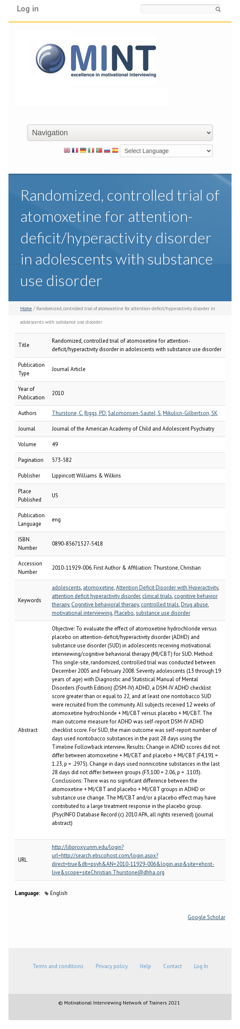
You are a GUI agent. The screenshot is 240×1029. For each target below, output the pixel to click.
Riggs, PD (95, 413)
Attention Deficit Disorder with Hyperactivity (167, 587)
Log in (28, 8)
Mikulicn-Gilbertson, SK (190, 413)
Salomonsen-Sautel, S (134, 413)
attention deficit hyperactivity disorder (96, 596)
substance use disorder (163, 613)
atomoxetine (98, 587)
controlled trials (160, 604)
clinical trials (157, 596)
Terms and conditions (58, 966)
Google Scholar (206, 917)
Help (145, 966)
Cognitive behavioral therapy (105, 604)
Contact (172, 966)
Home (26, 308)
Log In (201, 966)
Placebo (124, 613)
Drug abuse (194, 604)
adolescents (66, 587)
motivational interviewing (82, 613)
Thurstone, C (67, 413)
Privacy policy (112, 966)
